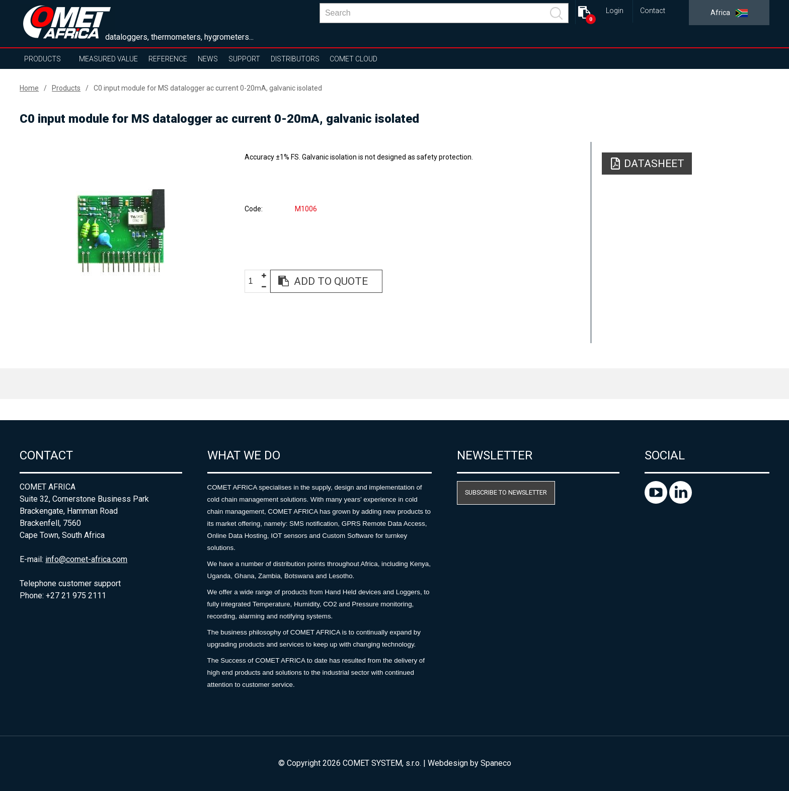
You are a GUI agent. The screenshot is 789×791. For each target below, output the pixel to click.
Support (244, 59)
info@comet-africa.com (86, 559)
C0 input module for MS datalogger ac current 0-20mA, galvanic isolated (208, 88)
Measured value (108, 59)
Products (42, 59)
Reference (167, 59)
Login (614, 11)
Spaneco (496, 763)
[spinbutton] (254, 281)
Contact (652, 11)
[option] (121, 230)
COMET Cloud (353, 59)
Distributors (295, 59)
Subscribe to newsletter (506, 492)
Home (29, 88)
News (208, 59)
